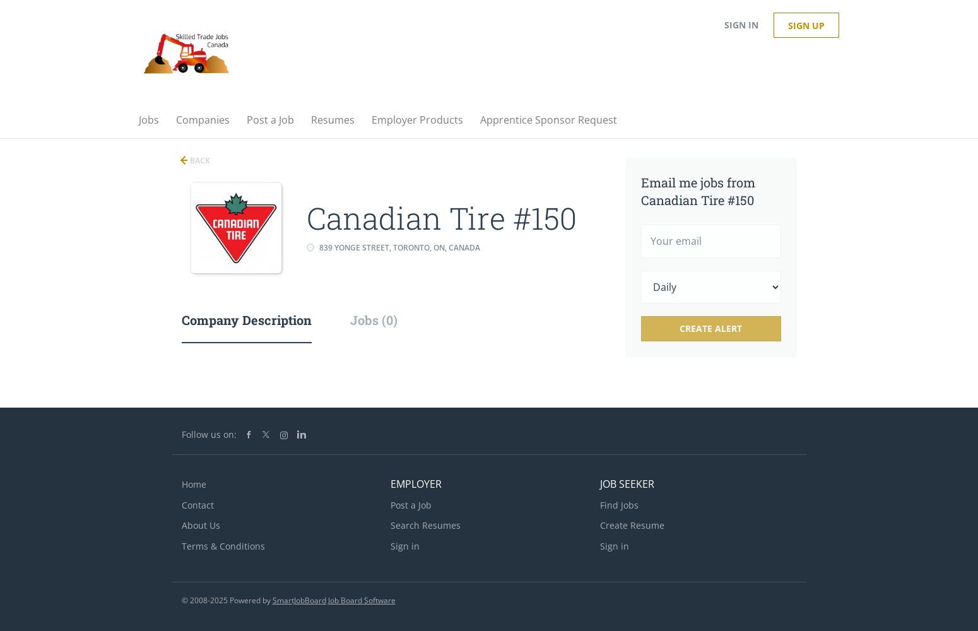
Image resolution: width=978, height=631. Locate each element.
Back (199, 160)
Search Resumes (426, 525)
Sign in (741, 25)
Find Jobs (619, 505)
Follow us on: (209, 434)
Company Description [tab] (247, 320)
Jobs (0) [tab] (374, 320)
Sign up (806, 26)
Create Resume (632, 525)
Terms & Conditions (223, 546)
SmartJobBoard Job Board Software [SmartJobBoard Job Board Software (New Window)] (334, 600)
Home (194, 484)
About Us (201, 525)
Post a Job (411, 505)
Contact (198, 505)
